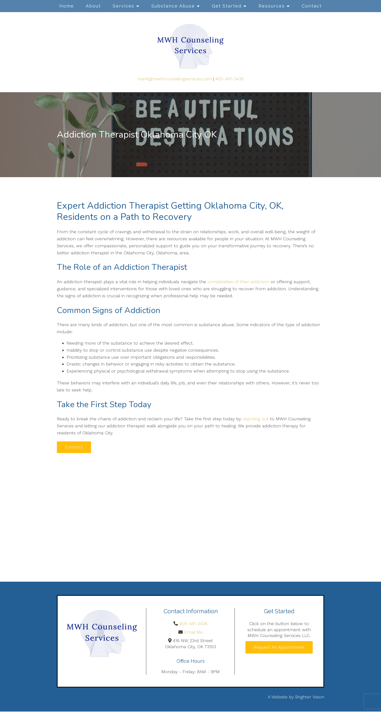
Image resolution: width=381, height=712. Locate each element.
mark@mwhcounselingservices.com (174, 78)
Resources (272, 5)
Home (66, 5)
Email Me (193, 632)
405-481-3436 (229, 78)
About (93, 5)
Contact (312, 5)
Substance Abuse (173, 5)
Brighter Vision (309, 697)
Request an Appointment (279, 648)
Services (123, 5)
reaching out (255, 418)
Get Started (227, 5)
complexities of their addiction (238, 281)
